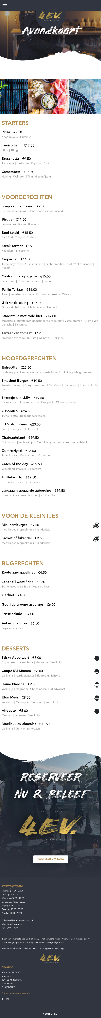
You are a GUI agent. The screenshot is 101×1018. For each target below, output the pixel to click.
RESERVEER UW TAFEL (50, 859)
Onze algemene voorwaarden (16, 993)
